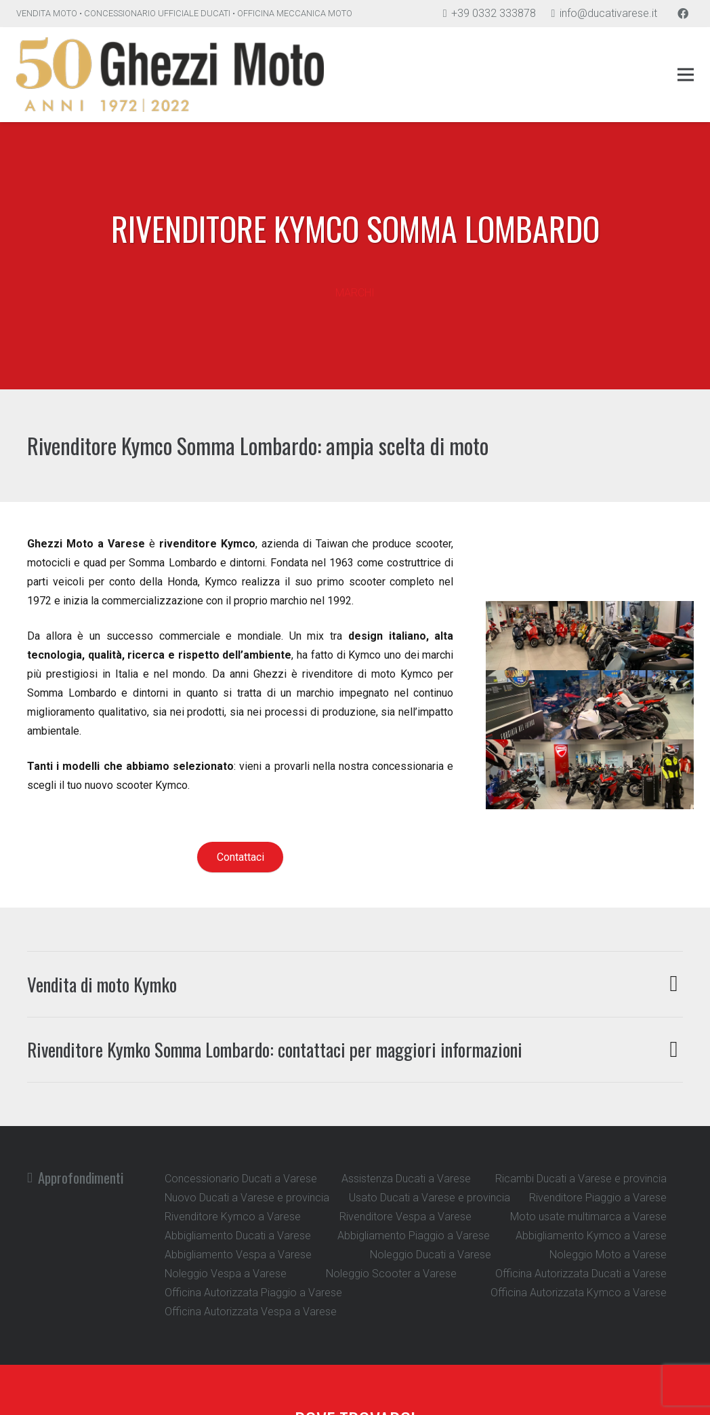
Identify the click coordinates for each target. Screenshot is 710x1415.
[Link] (170, 74)
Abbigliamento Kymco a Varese (591, 1235)
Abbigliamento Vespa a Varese (238, 1254)
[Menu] (686, 75)
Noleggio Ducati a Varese (430, 1254)
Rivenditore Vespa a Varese (405, 1216)
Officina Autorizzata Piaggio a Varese (253, 1292)
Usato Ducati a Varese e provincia (429, 1197)
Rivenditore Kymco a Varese (233, 1216)
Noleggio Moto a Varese (608, 1254)
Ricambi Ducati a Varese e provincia (581, 1178)
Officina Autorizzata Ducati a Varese (581, 1273)
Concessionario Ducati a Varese (241, 1178)
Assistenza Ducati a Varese (406, 1178)
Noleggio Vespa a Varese (226, 1273)
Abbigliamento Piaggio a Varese (413, 1235)
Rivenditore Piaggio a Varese (598, 1197)
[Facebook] (683, 13)
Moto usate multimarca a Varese (588, 1216)
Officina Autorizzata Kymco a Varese (578, 1292)
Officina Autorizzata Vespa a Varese (251, 1311)
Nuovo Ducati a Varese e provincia (247, 1197)
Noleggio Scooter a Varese (391, 1273)
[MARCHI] (355, 274)
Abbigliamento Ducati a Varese (238, 1235)
